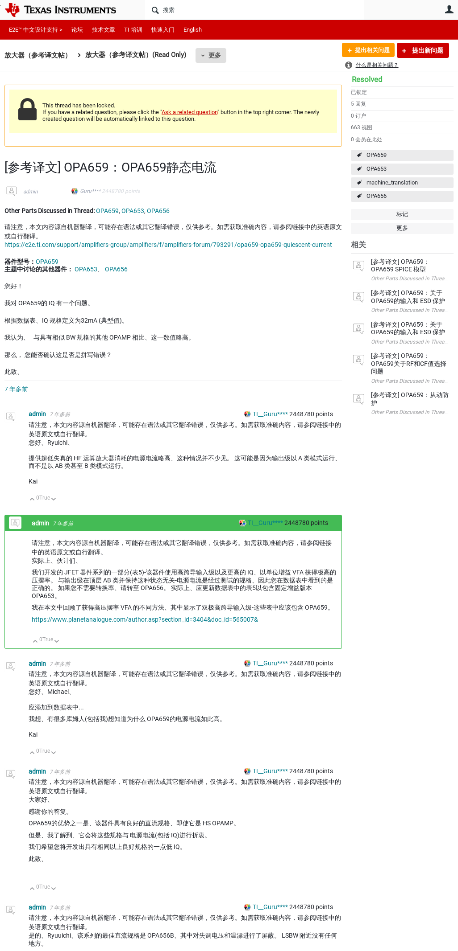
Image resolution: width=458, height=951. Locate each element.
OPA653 (376, 168)
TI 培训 (133, 29)
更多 (214, 55)
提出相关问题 (370, 50)
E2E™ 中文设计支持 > (35, 29)
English (192, 29)
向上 (32, 500)
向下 (54, 500)
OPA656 (376, 196)
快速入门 (163, 29)
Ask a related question (189, 112)
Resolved (367, 79)
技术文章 (103, 29)
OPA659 (376, 155)
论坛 (77, 29)
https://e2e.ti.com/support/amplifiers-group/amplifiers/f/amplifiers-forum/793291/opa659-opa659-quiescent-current (168, 244)
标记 (402, 214)
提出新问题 (427, 50)
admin (30, 192)
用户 (449, 9)
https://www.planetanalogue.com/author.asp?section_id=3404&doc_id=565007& (145, 619)
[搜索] (254, 10)
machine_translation (392, 182)
